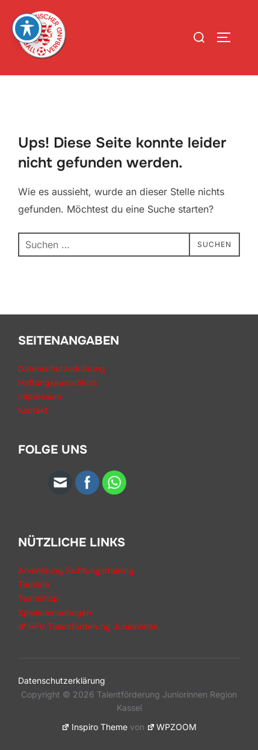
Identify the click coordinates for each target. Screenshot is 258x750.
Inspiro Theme (94, 727)
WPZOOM (172, 727)
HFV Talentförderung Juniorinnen (88, 626)
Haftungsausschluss (57, 382)
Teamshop (38, 598)
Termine (33, 584)
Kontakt (33, 410)
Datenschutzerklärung (61, 368)
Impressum (39, 396)
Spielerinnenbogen (54, 612)
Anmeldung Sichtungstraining (76, 570)
